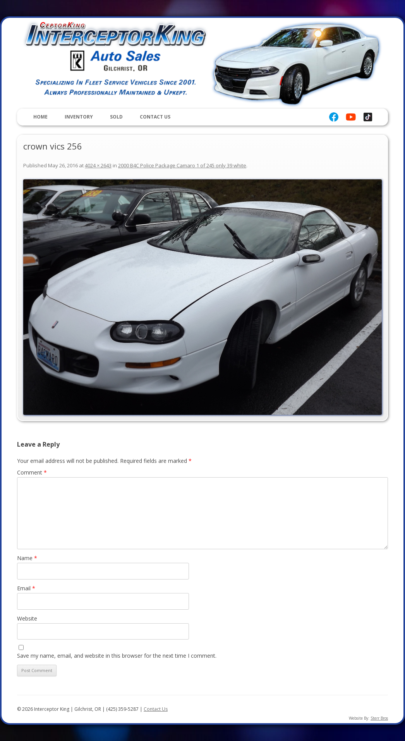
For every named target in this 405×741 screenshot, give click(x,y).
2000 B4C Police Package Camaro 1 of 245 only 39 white (182, 165)
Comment (32, 472)
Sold (116, 116)
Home (40, 116)
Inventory (79, 116)
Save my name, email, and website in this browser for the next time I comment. (116, 655)
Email (26, 588)
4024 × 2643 (98, 165)
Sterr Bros (379, 718)
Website (27, 618)
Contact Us (155, 116)
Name (27, 558)
